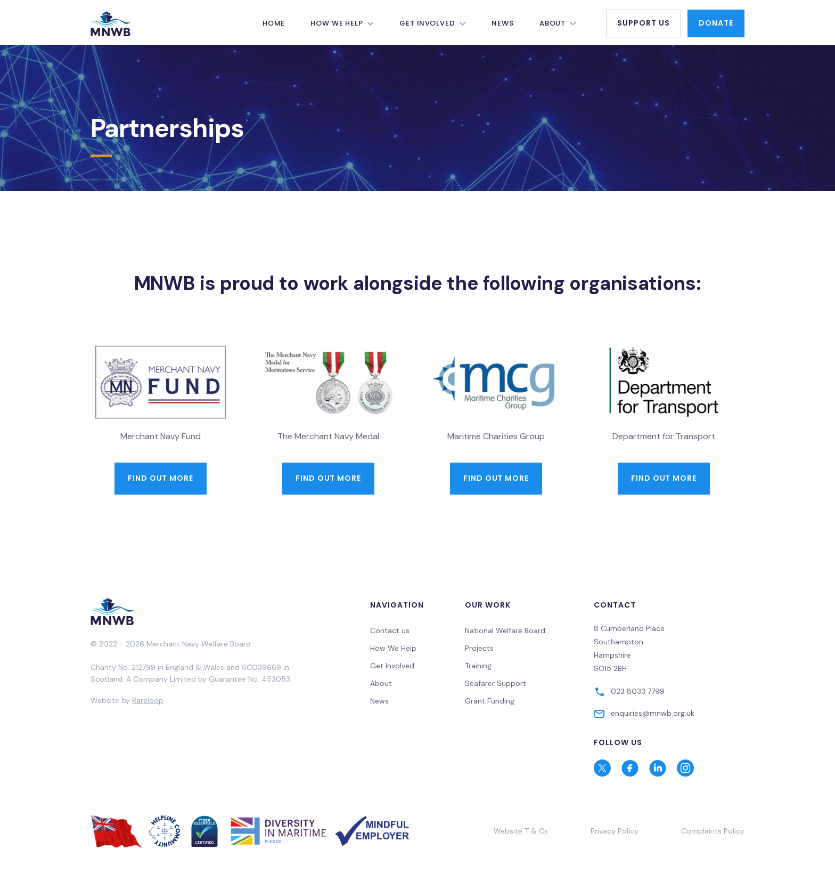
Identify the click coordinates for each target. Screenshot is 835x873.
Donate (716, 23)
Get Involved (427, 23)
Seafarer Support (495, 683)
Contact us (390, 630)
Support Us (643, 23)
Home (274, 23)
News (503, 23)
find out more (496, 478)
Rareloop (147, 700)
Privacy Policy (614, 831)
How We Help (336, 23)
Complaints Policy (712, 831)
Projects (479, 648)
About (552, 23)
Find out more (161, 478)
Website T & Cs (521, 831)
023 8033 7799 (638, 691)
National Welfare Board (505, 630)
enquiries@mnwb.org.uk (652, 713)
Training (478, 665)
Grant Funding (489, 701)
